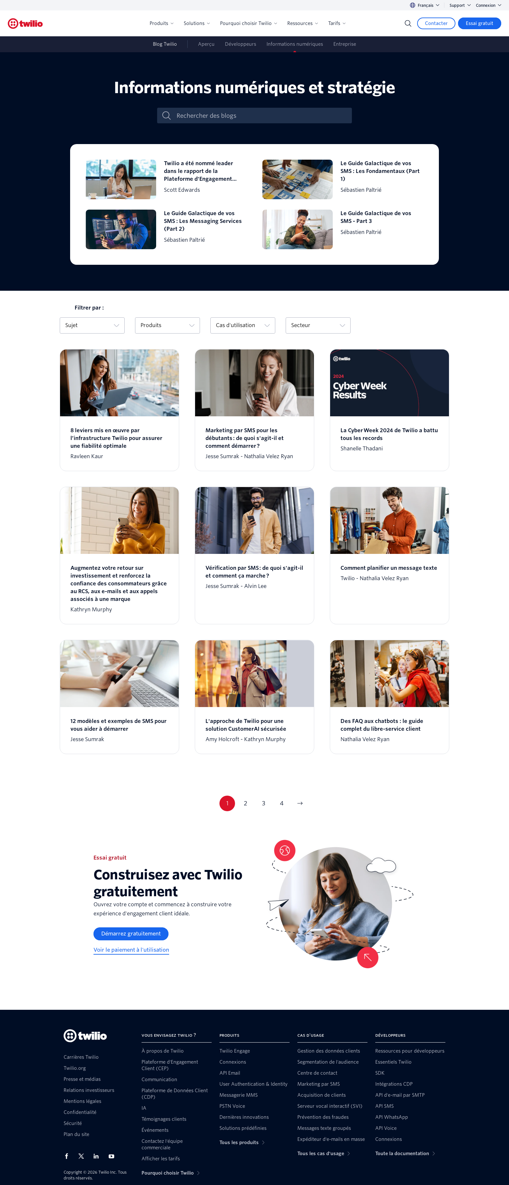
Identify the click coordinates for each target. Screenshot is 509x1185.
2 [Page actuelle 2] (245, 803)
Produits (161, 23)
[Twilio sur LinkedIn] (98, 1156)
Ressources (302, 23)
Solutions (197, 23)
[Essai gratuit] (479, 23)
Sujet (92, 325)
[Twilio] (25, 23)
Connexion (488, 5)
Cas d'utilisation (243, 325)
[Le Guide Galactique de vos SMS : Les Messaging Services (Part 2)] (166, 229)
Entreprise (344, 44)
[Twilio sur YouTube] (113, 1156)
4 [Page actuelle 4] (282, 803)
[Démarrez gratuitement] (130, 933)
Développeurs (240, 44)
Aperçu (206, 44)
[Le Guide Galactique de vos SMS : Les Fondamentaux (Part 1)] (342, 179)
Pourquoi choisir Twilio (248, 23)
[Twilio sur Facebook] (68, 1156)
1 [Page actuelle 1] (227, 803)
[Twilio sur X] (83, 1156)
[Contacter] (436, 23)
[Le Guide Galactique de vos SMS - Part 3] (342, 229)
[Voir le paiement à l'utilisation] (131, 950)
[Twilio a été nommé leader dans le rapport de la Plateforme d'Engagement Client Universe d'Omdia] (166, 179)
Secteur (318, 325)
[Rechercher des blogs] (261, 115)
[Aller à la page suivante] (300, 803)
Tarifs (336, 23)
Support (460, 5)
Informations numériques (295, 44)
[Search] (408, 23)
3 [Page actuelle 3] (263, 803)
